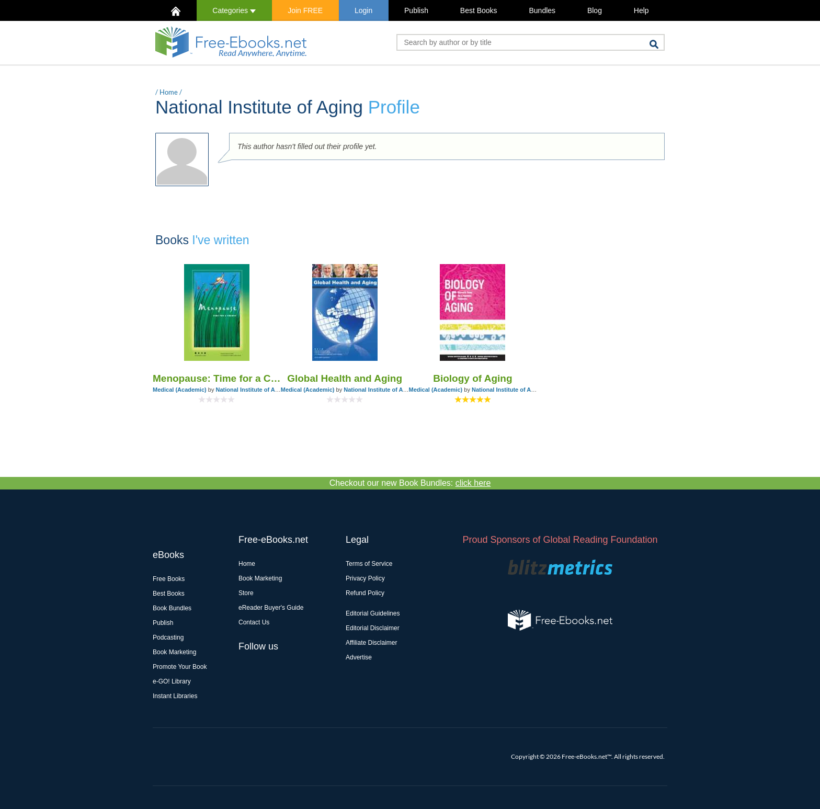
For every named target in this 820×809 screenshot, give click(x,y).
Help (641, 10)
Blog (594, 10)
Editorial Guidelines (373, 613)
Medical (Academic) (180, 389)
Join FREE (305, 10)
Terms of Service (369, 563)
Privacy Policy (365, 578)
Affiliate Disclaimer (371, 642)
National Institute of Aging (251, 389)
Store (246, 593)
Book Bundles (172, 608)
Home (169, 92)
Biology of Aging (472, 378)
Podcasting (168, 637)
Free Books (169, 579)
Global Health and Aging (344, 378)
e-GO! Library (172, 681)
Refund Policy (365, 593)
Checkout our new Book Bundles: (410, 482)
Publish (416, 10)
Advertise (359, 657)
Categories (234, 10)
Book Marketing (174, 652)
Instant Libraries (175, 696)
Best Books (478, 10)
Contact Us (253, 622)
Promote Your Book (180, 666)
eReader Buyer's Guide (270, 607)
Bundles (542, 10)
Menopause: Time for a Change (217, 378)
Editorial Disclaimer (373, 628)
